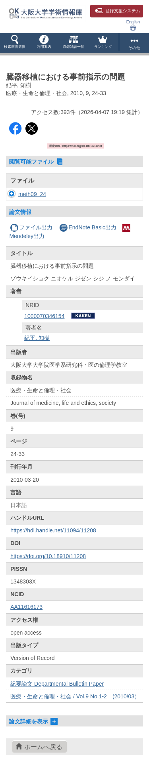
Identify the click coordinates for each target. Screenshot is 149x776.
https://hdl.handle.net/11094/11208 (53, 530)
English (133, 25)
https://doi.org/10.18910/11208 (48, 556)
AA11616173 (26, 607)
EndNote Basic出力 (87, 227)
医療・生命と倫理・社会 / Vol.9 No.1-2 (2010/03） (75, 696)
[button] (14, 43)
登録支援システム (117, 10)
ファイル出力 (31, 227)
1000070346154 (44, 316)
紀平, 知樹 (37, 338)
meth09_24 (32, 194)
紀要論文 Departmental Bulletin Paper (57, 684)
